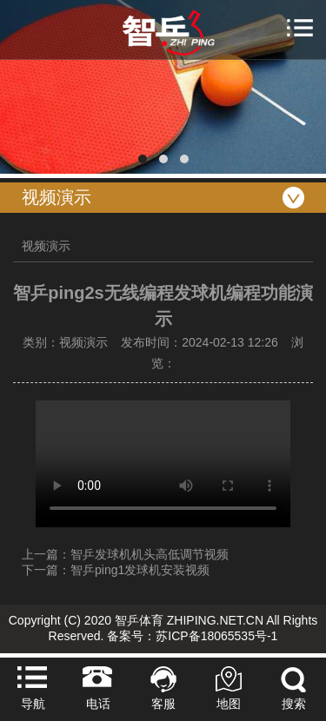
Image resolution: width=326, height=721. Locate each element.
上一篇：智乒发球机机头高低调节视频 (125, 554)
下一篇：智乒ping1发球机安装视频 (116, 570)
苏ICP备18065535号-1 (216, 636)
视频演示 (46, 246)
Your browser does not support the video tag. (163, 463)
